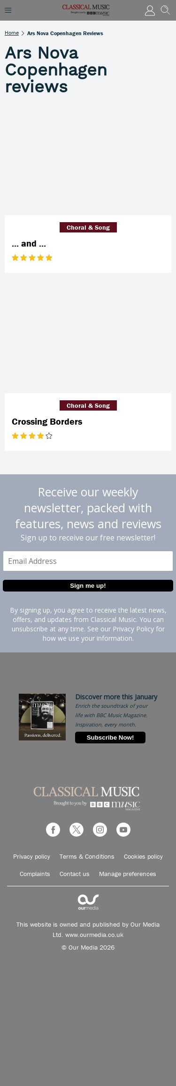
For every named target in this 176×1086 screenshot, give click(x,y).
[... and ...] (88, 160)
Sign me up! (88, 585)
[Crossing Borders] (88, 337)
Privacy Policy (133, 628)
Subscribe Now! (110, 737)
